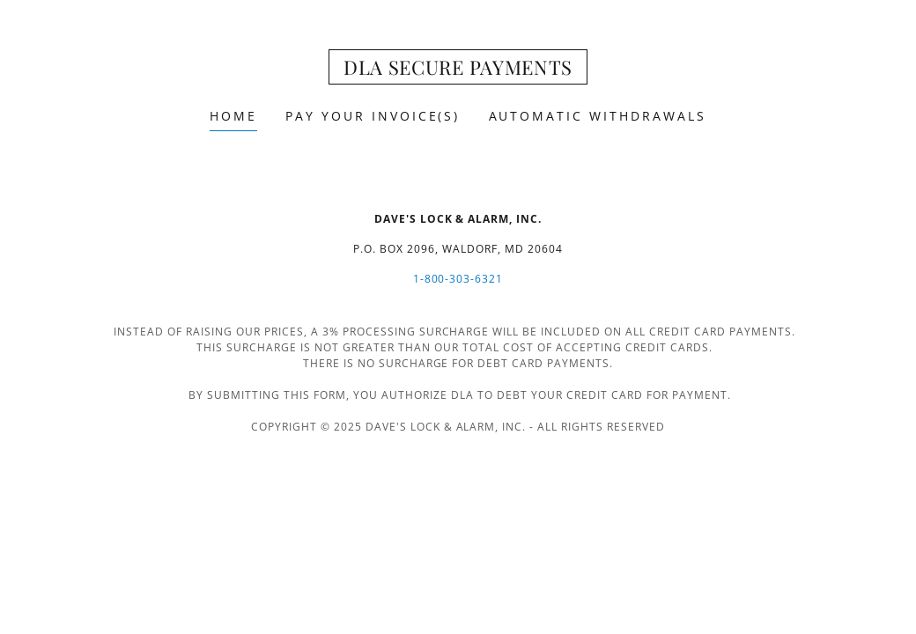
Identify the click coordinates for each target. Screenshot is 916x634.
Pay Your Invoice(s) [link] (373, 115)
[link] (458, 69)
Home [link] (233, 115)
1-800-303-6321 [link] (458, 278)
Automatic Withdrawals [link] (598, 115)
